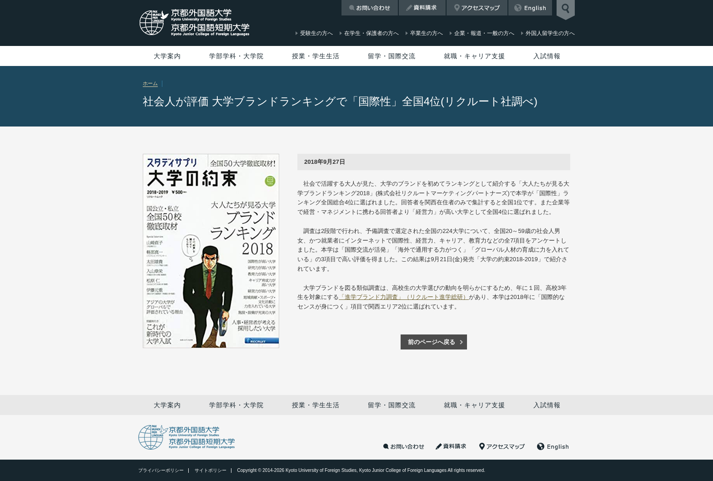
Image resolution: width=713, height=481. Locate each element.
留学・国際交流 (392, 56)
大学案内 (167, 56)
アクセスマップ (477, 7)
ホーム (150, 83)
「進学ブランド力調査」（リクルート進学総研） (404, 297)
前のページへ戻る (431, 342)
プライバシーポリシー (161, 470)
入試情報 (547, 56)
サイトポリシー (210, 470)
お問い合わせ (369, 7)
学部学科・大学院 (236, 56)
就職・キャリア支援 (474, 56)
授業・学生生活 (316, 56)
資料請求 (422, 7)
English (530, 7)
